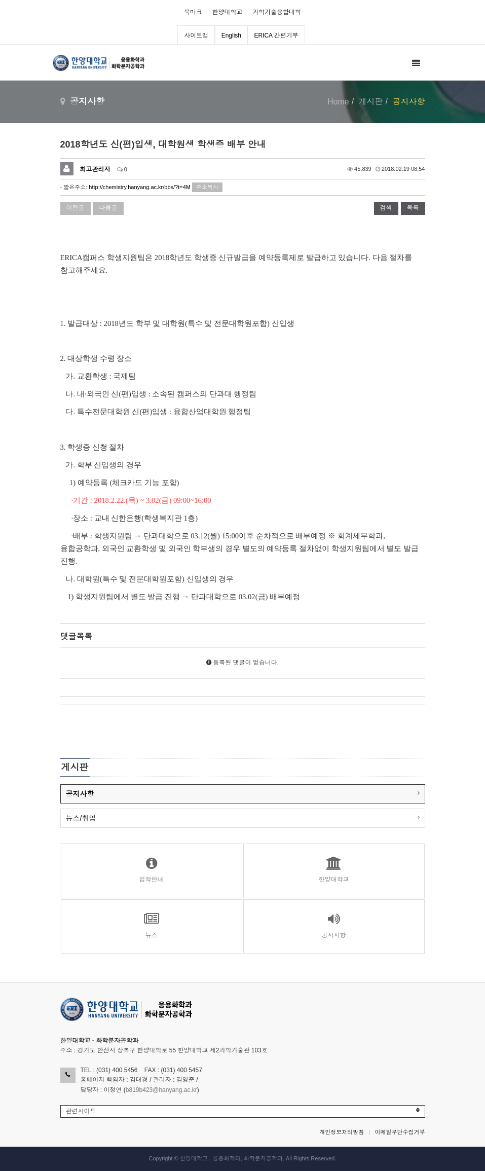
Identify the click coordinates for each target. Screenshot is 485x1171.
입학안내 (151, 870)
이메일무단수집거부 (400, 1132)
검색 (386, 207)
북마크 (193, 12)
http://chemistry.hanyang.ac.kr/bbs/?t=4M (140, 187)
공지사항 (80, 794)
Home (338, 101)
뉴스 (151, 925)
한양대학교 (227, 12)
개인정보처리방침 (341, 1132)
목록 (413, 207)
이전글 (75, 207)
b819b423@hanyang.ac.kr (161, 1089)
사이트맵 (196, 35)
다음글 (108, 207)
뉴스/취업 (81, 818)
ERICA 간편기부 (276, 35)
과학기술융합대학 (276, 12)
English (231, 35)
